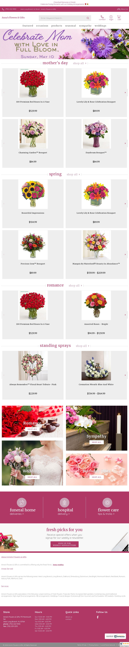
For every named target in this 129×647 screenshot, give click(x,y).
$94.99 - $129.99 (96, 333)
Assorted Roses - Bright (96, 324)
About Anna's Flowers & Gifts (13, 557)
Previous (3, 92)
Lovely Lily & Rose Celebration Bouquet (96, 102)
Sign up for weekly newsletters (64, 544)
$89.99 (96, 110)
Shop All (78, 63)
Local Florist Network (108, 645)
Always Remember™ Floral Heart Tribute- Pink (32, 384)
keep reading (58, 565)
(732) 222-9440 (10, 9)
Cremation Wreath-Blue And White (96, 384)
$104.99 (33, 221)
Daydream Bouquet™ (96, 152)
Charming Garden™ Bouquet (33, 152)
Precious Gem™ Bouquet (33, 264)
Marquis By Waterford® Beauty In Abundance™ (96, 264)
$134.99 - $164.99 (96, 393)
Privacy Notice (94, 645)
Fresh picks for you (64, 533)
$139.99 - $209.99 (96, 272)
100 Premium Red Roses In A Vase (33, 102)
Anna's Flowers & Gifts (13, 17)
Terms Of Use (81, 645)
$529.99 (33, 110)
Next (125, 92)
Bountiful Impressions (33, 213)
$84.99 (32, 161)
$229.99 (33, 393)
